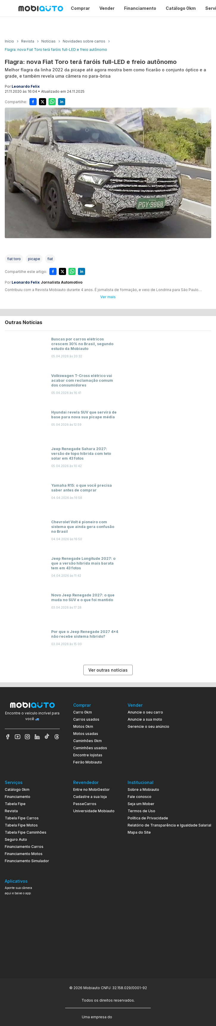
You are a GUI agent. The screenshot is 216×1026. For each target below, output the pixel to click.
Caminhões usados (90, 748)
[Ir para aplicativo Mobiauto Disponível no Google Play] (32, 943)
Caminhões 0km (87, 741)
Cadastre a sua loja (90, 796)
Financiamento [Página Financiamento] (140, 8)
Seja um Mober (141, 804)
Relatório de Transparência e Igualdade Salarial (169, 825)
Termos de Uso (141, 811)
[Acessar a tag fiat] (50, 258)
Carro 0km (82, 712)
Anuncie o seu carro (145, 712)
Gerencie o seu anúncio (148, 726)
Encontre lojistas (87, 755)
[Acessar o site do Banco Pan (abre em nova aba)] (125, 1016)
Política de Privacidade (148, 818)
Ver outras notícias (108, 670)
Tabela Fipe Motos (21, 825)
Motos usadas (85, 733)
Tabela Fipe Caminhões (25, 832)
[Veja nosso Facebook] (8, 737)
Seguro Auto (16, 839)
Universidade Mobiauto (94, 811)
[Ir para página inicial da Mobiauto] (41, 8)
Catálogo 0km (17, 789)
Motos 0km (83, 726)
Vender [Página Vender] (107, 8)
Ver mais (108, 297)
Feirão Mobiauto (87, 762)
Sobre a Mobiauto (143, 789)
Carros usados (86, 719)
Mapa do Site (139, 832)
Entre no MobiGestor (91, 789)
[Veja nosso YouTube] (18, 737)
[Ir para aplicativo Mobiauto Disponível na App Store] (32, 959)
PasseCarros (84, 804)
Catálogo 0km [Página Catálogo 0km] (181, 8)
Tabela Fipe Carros (22, 818)
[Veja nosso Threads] (57, 737)
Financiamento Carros (24, 846)
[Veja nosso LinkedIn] (37, 737)
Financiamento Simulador (27, 861)
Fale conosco (139, 796)
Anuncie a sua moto (145, 719)
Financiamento (17, 796)
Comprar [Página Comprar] (80, 8)
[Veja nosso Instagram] (27, 737)
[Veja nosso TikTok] (47, 737)
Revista (11, 811)
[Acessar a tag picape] (34, 258)
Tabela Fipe (15, 804)
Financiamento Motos (24, 853)
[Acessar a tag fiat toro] (14, 258)
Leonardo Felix (26, 86)
